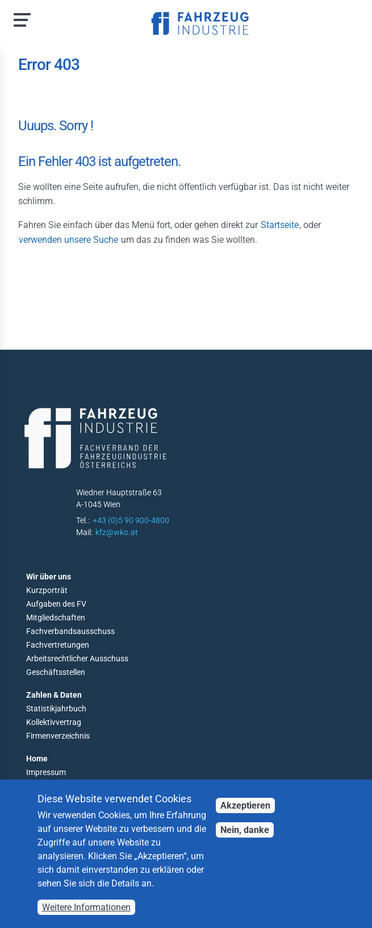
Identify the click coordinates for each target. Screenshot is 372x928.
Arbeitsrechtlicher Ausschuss (77, 658)
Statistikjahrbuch (56, 708)
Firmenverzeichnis (58, 735)
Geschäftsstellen (55, 672)
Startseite (280, 224)
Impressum (46, 772)
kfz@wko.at (116, 532)
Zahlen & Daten (54, 694)
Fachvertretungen (57, 644)
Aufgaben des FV (56, 603)
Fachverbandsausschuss (70, 631)
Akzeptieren (245, 805)
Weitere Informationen (86, 907)
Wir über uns (48, 576)
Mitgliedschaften (55, 617)
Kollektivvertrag (53, 722)
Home (37, 758)
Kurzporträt (47, 590)
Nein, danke (244, 830)
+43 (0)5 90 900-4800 (131, 520)
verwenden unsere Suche (68, 239)
